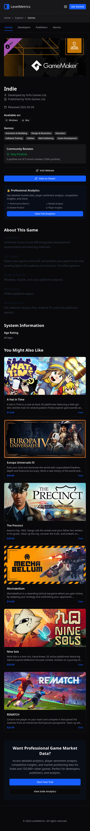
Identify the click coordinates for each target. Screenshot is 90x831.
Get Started (77, 6)
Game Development (67, 138)
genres (57, 27)
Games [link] (31, 17)
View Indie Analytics (45, 791)
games (8, 27)
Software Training (14, 138)
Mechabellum (16, 588)
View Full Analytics (45, 213)
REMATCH (13, 714)
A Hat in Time (15, 399)
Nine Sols (13, 651)
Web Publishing (46, 138)
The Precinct (15, 525)
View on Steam (45, 178)
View (80, 412)
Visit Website (45, 170)
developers (24, 27)
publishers (41, 27)
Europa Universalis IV (21, 462)
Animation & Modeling (16, 133)
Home (7, 17)
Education (60, 133)
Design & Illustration (41, 133)
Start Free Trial (45, 782)
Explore (19, 17)
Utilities (30, 138)
